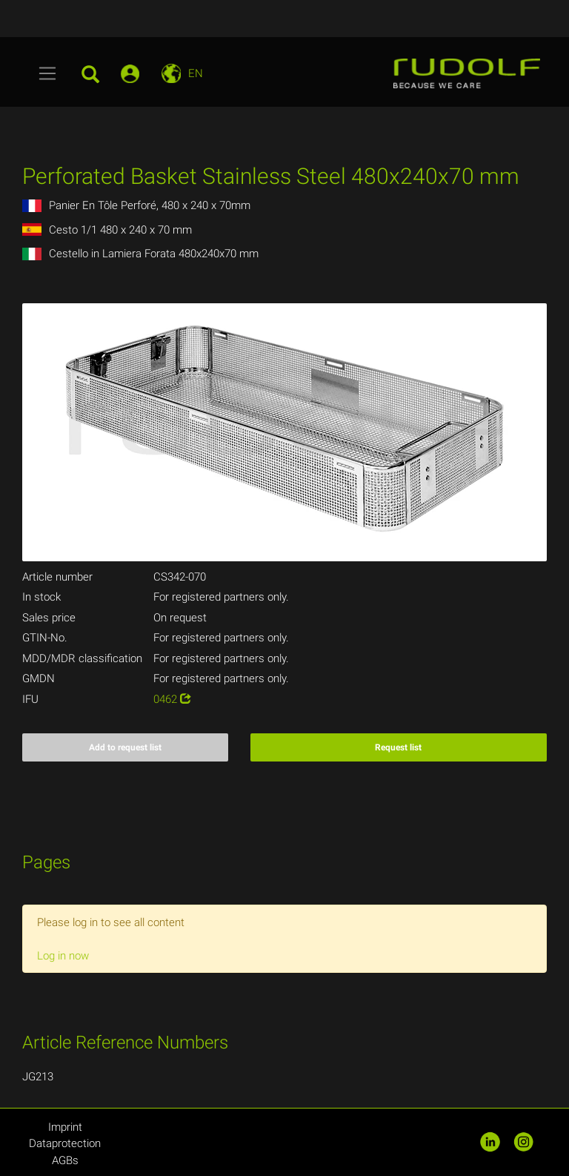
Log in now (63, 955)
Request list (398, 747)
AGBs (65, 1160)
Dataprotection (65, 1143)
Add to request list (125, 747)
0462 (172, 699)
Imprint (65, 1127)
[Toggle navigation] (48, 73)
